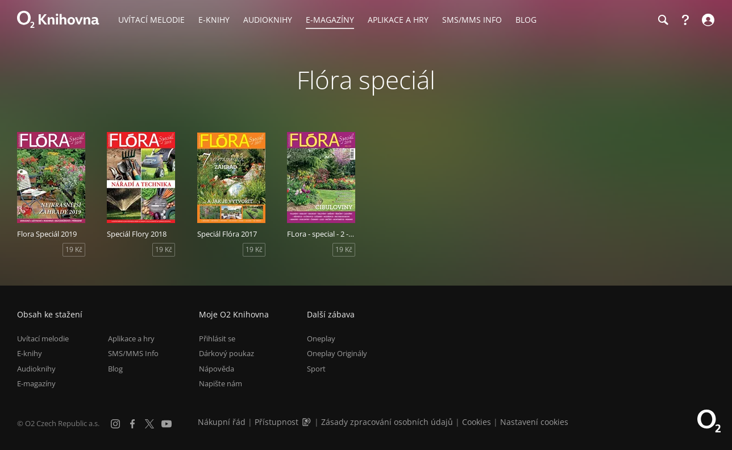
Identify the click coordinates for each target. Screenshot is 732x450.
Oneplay (321, 338)
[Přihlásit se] (707, 20)
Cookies (476, 421)
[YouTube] (166, 423)
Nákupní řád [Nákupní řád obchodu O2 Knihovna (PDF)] (222, 421)
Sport (316, 369)
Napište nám (220, 383)
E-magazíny (36, 383)
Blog (115, 369)
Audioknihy (36, 369)
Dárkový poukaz (226, 353)
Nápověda (216, 369)
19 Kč (73, 249)
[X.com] (149, 423)
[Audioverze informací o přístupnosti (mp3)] (307, 422)
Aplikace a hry (131, 338)
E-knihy (29, 353)
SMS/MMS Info (133, 353)
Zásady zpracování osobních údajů (387, 421)
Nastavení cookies (534, 421)
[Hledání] (662, 20)
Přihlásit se (217, 338)
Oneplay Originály (337, 353)
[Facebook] (132, 423)
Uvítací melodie (43, 338)
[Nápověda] (685, 20)
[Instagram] (115, 423)
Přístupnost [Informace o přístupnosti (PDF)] (276, 421)
